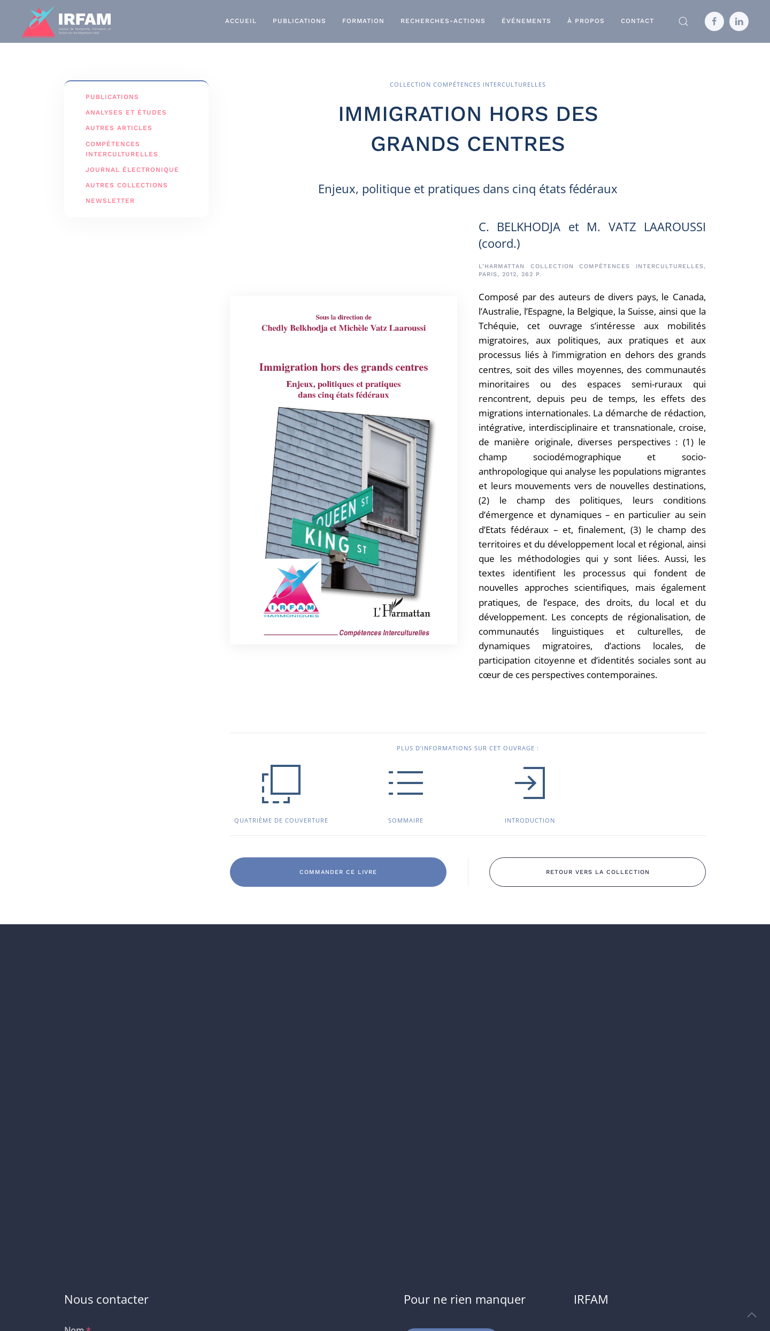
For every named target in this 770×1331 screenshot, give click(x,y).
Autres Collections (127, 185)
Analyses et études (126, 112)
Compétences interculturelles (122, 149)
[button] (683, 21)
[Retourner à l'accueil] (66, 21)
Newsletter (110, 200)
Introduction (530, 820)
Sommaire (406, 820)
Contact (637, 21)
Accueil (241, 21)
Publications (112, 97)
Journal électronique (132, 169)
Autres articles (119, 128)
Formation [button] (363, 21)
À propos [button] (586, 21)
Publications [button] (299, 21)
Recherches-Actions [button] (443, 21)
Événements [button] (526, 21)
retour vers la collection (598, 872)
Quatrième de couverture (281, 820)
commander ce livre (338, 872)
